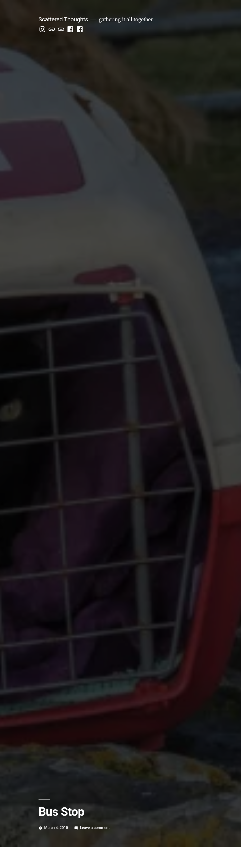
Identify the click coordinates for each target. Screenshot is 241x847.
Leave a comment (95, 827)
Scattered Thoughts (63, 19)
